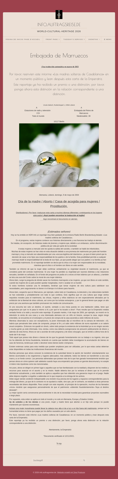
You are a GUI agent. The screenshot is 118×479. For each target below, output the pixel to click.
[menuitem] (23, 39)
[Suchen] (84, 460)
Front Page (52, 39)
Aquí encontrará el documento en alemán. (59, 219)
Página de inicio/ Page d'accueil (23, 39)
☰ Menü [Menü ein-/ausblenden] (108, 39)
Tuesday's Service (73, 39)
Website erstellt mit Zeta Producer (71, 472)
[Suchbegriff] (59, 460)
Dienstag (93, 39)
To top (59, 443)
